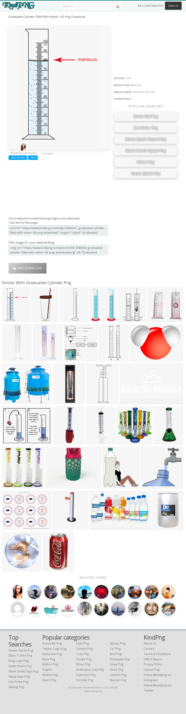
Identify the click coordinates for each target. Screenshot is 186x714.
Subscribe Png (52, 643)
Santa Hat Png (52, 654)
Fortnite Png (84, 680)
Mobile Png (50, 675)
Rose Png (48, 659)
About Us (150, 643)
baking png (16, 687)
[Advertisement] (59, 187)
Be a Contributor (150, 5)
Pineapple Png (120, 659)
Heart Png (49, 680)
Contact (149, 649)
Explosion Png (86, 675)
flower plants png (21, 650)
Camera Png (84, 649)
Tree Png (82, 654)
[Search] (118, 7)
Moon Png (83, 664)
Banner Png (118, 680)
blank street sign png (23, 671)
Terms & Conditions (157, 654)
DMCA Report (153, 659)
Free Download (27, 268)
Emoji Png (117, 664)
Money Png (118, 643)
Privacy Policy (153, 664)
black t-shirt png (20, 656)
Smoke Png (84, 659)
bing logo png (19, 661)
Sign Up (173, 5)
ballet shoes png (20, 666)
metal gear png (19, 677)
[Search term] (90, 6)
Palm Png (82, 643)
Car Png (115, 649)
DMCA (32, 157)
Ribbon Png (50, 664)
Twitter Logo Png (54, 649)
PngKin (47, 670)
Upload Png (152, 670)
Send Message (18, 157)
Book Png (116, 670)
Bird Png (116, 654)
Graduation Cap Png (90, 670)
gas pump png (19, 682)
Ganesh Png (118, 675)
